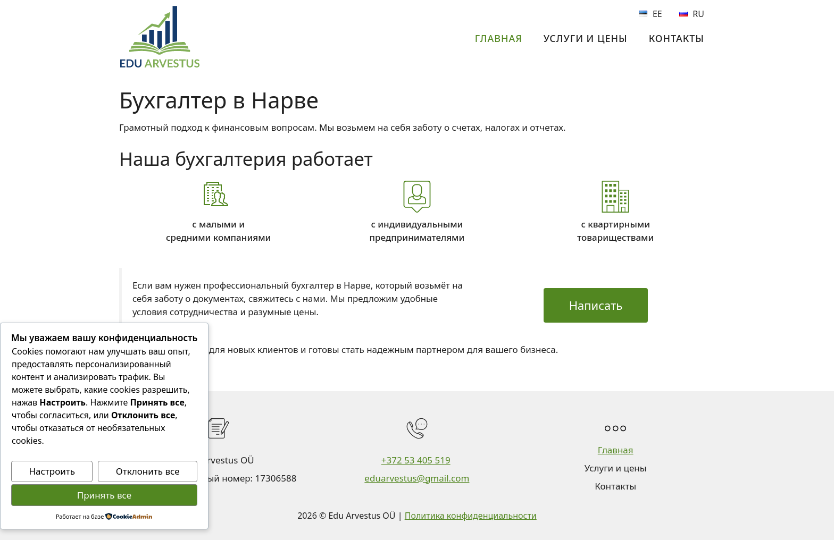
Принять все (104, 495)
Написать (596, 305)
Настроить (52, 471)
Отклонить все (148, 471)
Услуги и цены (586, 38)
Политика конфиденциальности (471, 515)
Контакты (676, 38)
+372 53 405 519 (416, 460)
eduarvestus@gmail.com (416, 478)
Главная (498, 38)
